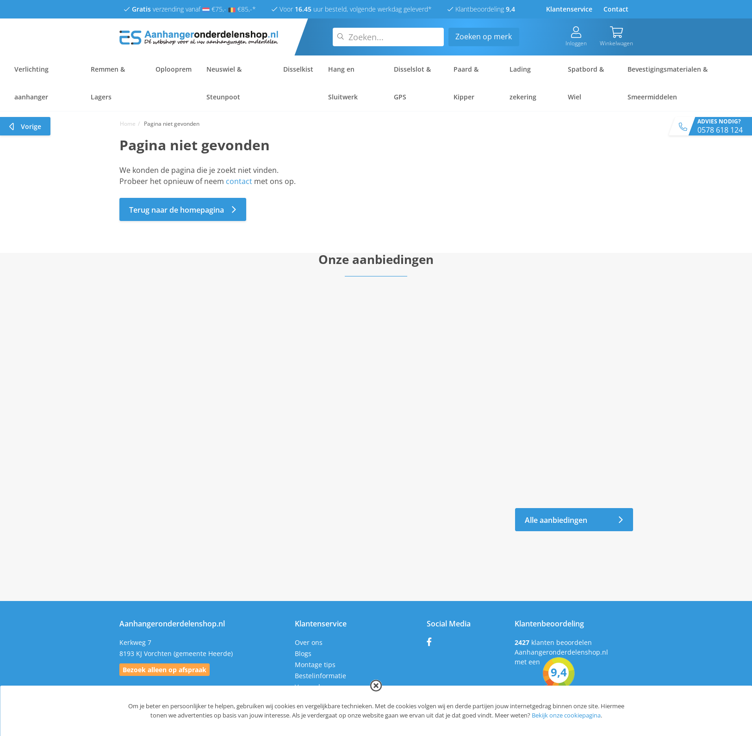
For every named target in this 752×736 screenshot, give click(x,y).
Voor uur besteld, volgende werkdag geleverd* (352, 9)
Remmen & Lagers (108, 83)
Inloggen (576, 36)
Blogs (303, 653)
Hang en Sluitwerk (343, 83)
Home (128, 124)
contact (239, 181)
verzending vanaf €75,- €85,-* (190, 9)
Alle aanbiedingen (574, 520)
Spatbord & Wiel (586, 83)
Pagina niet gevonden (171, 124)
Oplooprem (173, 69)
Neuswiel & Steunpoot (224, 83)
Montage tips (315, 664)
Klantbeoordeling (481, 9)
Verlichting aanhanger (31, 83)
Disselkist (298, 69)
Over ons (309, 642)
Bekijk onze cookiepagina (566, 715)
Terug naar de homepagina (182, 209)
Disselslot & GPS (412, 83)
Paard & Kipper (466, 83)
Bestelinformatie (320, 675)
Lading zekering (523, 83)
